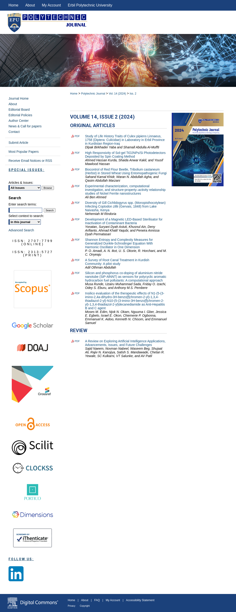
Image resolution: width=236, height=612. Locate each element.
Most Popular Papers (24, 151)
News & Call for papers (25, 126)
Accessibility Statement (140, 600)
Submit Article (18, 142)
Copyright (85, 606)
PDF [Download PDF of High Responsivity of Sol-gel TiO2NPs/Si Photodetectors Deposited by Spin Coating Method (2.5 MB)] (77, 152)
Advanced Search (21, 230)
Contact (14, 132)
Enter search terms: (23, 204)
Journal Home (19, 98)
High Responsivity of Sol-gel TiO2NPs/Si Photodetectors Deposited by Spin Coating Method (125, 154)
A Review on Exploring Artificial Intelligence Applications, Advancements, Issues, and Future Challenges (125, 343)
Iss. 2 (133, 93)
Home (73, 93)
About (13, 104)
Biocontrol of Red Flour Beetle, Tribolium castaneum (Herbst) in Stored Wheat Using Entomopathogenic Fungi (126, 171)
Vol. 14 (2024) (117, 93)
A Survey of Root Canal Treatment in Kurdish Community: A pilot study (117, 262)
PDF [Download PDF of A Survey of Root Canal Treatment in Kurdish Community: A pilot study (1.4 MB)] (77, 260)
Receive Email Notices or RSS (30, 160)
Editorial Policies (20, 115)
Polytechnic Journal (93, 93)
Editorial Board (19, 109)
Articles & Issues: (21, 182)
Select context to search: (26, 216)
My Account (113, 600)
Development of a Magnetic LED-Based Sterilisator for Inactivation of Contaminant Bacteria (123, 221)
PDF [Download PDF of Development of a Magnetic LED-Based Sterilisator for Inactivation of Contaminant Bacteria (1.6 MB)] (77, 219)
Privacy (71, 606)
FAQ (97, 600)
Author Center (19, 120)
